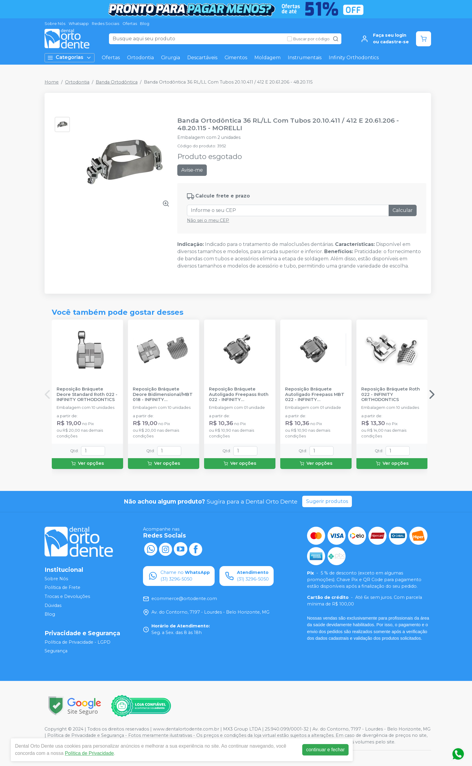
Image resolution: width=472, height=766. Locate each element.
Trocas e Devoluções (67, 596)
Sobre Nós (55, 23)
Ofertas (130, 23)
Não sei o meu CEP (208, 220)
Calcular (403, 210)
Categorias (69, 57)
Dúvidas (53, 605)
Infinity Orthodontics (354, 57)
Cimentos (236, 57)
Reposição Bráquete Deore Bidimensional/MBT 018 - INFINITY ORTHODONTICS (163, 394)
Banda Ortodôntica (117, 82)
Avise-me (192, 170)
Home (52, 82)
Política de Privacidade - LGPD (77, 642)
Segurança (56, 651)
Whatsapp (79, 23)
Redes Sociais (105, 23)
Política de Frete (62, 587)
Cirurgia (170, 57)
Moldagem (267, 57)
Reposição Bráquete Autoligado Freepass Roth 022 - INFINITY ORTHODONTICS (239, 394)
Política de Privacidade (89, 753)
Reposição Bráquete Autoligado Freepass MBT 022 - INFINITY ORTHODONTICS (314, 394)
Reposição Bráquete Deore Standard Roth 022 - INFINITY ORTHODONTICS (87, 394)
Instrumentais (304, 57)
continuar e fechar (325, 749)
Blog (144, 23)
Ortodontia (140, 57)
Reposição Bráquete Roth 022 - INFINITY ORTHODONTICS (390, 394)
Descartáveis (202, 57)
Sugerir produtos (327, 501)
